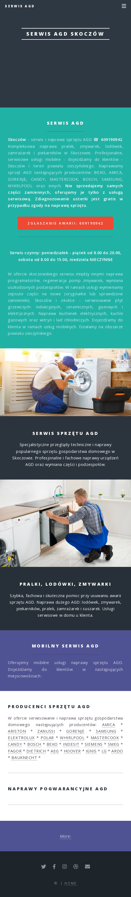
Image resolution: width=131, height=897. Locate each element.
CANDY (15, 744)
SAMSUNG (106, 731)
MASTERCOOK (105, 737)
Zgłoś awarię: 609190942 (65, 72)
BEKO (52, 744)
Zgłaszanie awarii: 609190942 (65, 223)
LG (104, 751)
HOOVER (72, 751)
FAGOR (15, 751)
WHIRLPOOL (72, 737)
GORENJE (75, 731)
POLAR (47, 737)
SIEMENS (94, 744)
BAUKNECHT (24, 757)
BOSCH (34, 744)
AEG (55, 751)
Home (71, 883)
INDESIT (71, 744)
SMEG (113, 744)
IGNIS (91, 751)
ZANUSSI (46, 731)
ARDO (117, 751)
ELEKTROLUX (21, 737)
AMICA (108, 724)
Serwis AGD (20, 6)
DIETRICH (36, 751)
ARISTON (17, 731)
